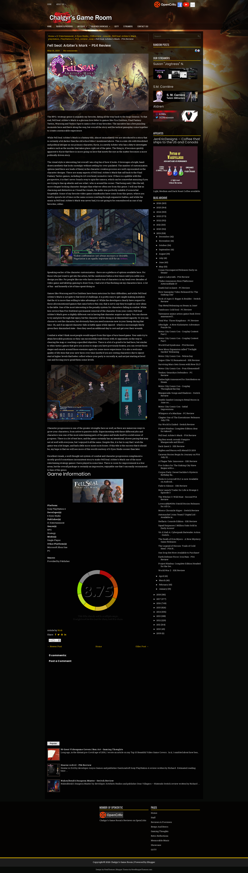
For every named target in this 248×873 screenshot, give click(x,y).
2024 (158, 211)
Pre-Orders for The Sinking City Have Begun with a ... (177, 466)
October (163, 245)
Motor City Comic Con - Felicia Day (175, 356)
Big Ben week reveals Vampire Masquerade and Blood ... (174, 441)
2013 (158, 616)
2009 (158, 633)
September (164, 249)
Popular (53, 743)
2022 (158, 220)
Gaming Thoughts (159, 831)
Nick (60, 630)
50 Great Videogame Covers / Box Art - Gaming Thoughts (92, 749)
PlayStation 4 (67, 38)
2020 (158, 229)
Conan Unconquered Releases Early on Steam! (177, 271)
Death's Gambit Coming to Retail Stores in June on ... (178, 401)
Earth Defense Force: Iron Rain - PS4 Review (176, 558)
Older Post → (142, 646)
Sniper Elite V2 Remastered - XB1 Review (179, 360)
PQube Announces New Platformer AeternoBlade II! (175, 282)
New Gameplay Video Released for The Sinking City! (178, 293)
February (163, 584)
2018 (158, 594)
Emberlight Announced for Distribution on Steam (179, 380)
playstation (53, 38)
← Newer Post (54, 646)
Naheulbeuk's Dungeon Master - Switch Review (87, 780)
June (161, 262)
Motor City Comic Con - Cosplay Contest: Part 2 (178, 333)
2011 (158, 624)
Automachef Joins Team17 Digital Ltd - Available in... (177, 516)
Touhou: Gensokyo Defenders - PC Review (175, 374)
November (164, 240)
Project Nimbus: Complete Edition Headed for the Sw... (179, 565)
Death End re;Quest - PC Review (174, 287)
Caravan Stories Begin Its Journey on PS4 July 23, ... (179, 456)
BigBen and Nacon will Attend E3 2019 (177, 450)
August (162, 253)
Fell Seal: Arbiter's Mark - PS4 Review (79, 45)
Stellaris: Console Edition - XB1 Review (177, 521)
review (84, 38)
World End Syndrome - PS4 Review (176, 345)
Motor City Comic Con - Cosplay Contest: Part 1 (178, 339)
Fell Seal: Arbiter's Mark (124, 36)
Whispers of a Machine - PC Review (176, 413)
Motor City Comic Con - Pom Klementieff (178, 368)
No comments (70, 50)
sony (91, 38)
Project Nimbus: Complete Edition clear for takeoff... (178, 430)
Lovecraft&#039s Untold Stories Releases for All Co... (179, 505)
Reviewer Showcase (101, 25)
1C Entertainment (65, 36)
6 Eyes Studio (81, 36)
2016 (158, 603)
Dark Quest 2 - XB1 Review (171, 446)
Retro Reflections (159, 835)
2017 (158, 599)
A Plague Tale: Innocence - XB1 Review (177, 461)
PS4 (77, 38)
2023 (158, 216)
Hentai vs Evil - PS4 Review (76, 765)
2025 (158, 207)
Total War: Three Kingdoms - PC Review (178, 320)
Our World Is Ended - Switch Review (176, 424)
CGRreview (95, 36)
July (161, 258)
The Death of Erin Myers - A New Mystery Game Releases (179, 540)
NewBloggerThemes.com (141, 869)
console (107, 36)
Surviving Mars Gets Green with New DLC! (179, 364)
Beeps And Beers (159, 826)
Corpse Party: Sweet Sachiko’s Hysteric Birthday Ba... (178, 473)
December (164, 236)
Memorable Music (160, 840)
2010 (158, 629)
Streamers (128, 26)
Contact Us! (142, 26)
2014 (158, 611)
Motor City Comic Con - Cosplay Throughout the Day (174, 387)
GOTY (117, 26)
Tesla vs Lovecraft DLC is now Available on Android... (178, 480)
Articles (83, 25)
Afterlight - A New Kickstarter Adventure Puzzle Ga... (179, 326)
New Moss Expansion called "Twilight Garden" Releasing (177, 350)
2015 (158, 607)
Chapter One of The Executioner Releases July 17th (179, 419)
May (161, 266)
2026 (158, 203)
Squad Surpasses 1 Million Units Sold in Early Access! (177, 527)
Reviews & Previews (64, 26)
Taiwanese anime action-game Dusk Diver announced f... (179, 315)
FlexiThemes (109, 869)
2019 (158, 233)
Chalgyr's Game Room (122, 862)
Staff (153, 817)
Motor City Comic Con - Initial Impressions (173, 408)
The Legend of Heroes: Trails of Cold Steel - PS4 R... (176, 547)
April (161, 576)
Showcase (156, 845)
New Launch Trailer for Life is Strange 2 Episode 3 (178, 491)
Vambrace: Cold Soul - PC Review (175, 309)
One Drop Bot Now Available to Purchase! (178, 552)
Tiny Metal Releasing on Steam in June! (177, 305)
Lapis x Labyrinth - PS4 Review (173, 276)
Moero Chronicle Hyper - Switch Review (178, 510)
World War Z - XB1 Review (171, 570)
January (163, 588)
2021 (158, 224)
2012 (158, 620)
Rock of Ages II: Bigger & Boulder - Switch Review (179, 300)
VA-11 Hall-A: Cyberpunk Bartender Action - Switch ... (179, 533)
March (162, 580)
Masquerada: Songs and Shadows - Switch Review (179, 394)
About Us (62, 4)
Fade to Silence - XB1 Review (172, 485)
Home (49, 4)
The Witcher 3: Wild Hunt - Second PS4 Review (177, 498)
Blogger (151, 862)
